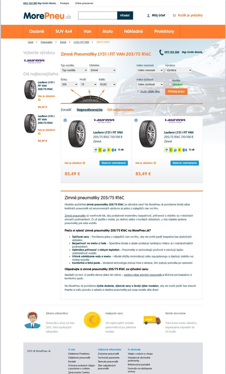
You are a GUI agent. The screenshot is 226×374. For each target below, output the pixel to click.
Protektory (164, 31)
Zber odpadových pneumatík (107, 367)
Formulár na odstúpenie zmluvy (140, 370)
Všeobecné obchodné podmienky (139, 359)
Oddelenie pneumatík (79, 357)
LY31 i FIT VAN (81, 42)
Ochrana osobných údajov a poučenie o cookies (81, 367)
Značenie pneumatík (108, 353)
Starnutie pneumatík (108, 361)
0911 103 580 (30, 3)
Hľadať (125, 15)
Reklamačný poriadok (139, 364)
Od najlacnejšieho (120, 110)
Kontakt (72, 361)
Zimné (63, 42)
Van (87, 31)
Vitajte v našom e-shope (140, 353)
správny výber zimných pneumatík (143, 275)
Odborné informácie (109, 349)
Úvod (30, 42)
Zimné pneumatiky (75, 215)
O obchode (134, 349)
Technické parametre (108, 357)
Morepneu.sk (47, 13)
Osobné (36, 31)
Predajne (64, 3)
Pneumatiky (47, 42)
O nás (71, 349)
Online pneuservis (84, 3)
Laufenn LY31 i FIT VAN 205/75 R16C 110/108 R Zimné (46, 89)
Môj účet (156, 15)
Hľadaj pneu (176, 91)
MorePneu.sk (43, 351)
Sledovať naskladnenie (114, 163)
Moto (108, 31)
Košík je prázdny (188, 15)
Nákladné (133, 31)
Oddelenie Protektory (79, 353)
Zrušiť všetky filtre (148, 91)
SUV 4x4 (64, 31)
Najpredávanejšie (90, 110)
